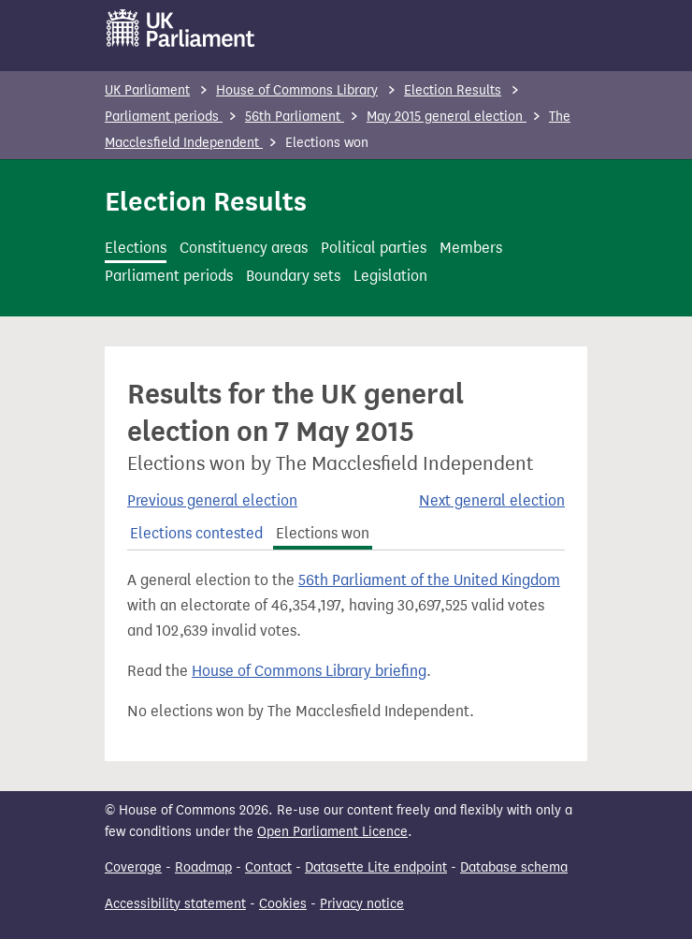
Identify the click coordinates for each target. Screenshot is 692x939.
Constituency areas (244, 248)
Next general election (492, 500)
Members (471, 248)
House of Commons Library (297, 90)
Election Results (452, 90)
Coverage (133, 867)
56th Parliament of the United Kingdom (429, 580)
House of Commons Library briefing (309, 671)
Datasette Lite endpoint (376, 867)
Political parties (373, 248)
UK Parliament (147, 90)
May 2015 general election (446, 117)
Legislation (390, 276)
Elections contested (196, 533)
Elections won (322, 533)
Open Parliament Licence (332, 832)
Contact (268, 867)
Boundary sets (293, 276)
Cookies (283, 904)
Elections (135, 248)
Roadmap (203, 867)
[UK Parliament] (181, 28)
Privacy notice (362, 904)
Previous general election (212, 500)
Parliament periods (164, 117)
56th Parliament (294, 117)
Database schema (514, 867)
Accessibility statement (175, 904)
